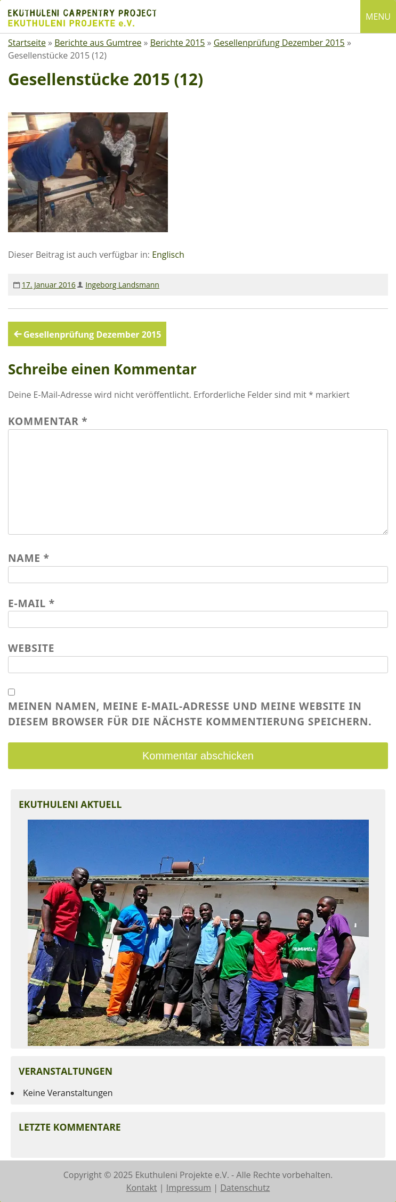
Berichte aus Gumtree (97, 42)
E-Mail (31, 603)
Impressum (188, 1187)
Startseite (27, 42)
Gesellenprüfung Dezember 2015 (279, 42)
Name (29, 558)
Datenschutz (245, 1187)
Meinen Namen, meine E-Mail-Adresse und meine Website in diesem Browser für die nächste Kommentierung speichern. (189, 714)
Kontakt (141, 1187)
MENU (378, 16)
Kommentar (48, 421)
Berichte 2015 (177, 42)
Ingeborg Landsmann (122, 285)
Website (31, 648)
